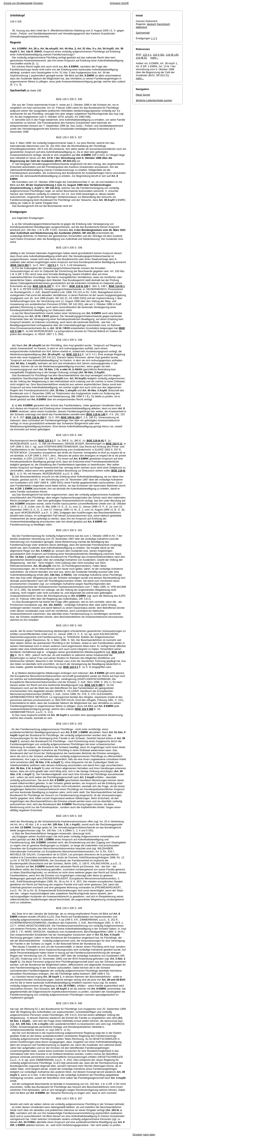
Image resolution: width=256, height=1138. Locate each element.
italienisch (141, 27)
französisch (163, 24)
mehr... (154, 57)
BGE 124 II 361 (20, 265)
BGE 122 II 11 (114, 443)
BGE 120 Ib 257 (42, 286)
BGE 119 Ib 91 (95, 440)
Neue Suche (143, 94)
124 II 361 (158, 54)
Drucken (38, 3)
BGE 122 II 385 (94, 685)
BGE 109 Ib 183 (70, 417)
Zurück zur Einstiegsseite (18, 3)
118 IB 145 (172, 54)
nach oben (149, 1134)
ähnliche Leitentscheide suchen (154, 100)
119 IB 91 (141, 57)
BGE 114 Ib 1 (117, 286)
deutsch (151, 24)
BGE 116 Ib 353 (35, 417)
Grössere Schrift (119, 3)
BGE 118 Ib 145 (78, 286)
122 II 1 (51, 265)
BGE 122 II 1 (73, 354)
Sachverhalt (143, 32)
